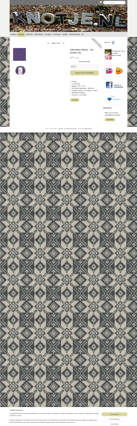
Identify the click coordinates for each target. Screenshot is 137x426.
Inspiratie (21, 34)
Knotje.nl (13, 34)
